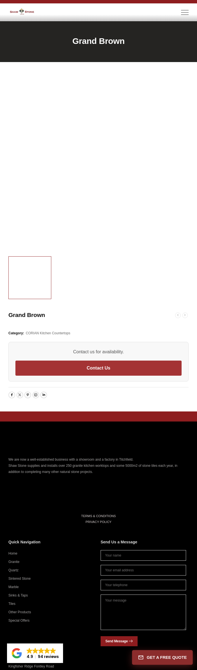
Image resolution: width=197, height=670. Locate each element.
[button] (35, 653)
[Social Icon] (11, 395)
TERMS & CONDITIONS (98, 516)
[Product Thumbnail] (98, 164)
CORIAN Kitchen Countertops (48, 333)
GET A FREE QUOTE (162, 657)
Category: (16, 333)
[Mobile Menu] (185, 12)
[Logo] (22, 11)
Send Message (116, 641)
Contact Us (98, 368)
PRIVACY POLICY (98, 522)
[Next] (185, 315)
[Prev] (178, 315)
